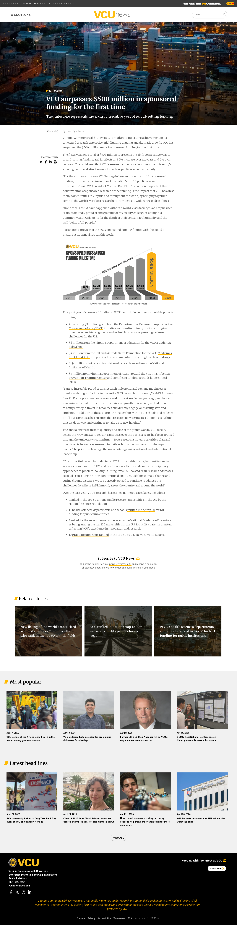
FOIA (130, 918)
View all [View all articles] (118, 837)
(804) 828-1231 (16, 882)
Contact (81, 918)
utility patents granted (156, 524)
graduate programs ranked (90, 534)
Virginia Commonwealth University (39, 3)
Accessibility (104, 918)
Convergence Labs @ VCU (86, 328)
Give (230, 3)
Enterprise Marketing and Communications (32, 874)
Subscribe (217, 868)
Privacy (91, 918)
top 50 (92, 499)
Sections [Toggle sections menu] (21, 14)
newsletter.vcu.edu (120, 563)
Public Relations (17, 878)
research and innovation (116, 398)
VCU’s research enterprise (119, 164)
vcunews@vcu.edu (19, 885)
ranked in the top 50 (141, 510)
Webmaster (119, 918)
